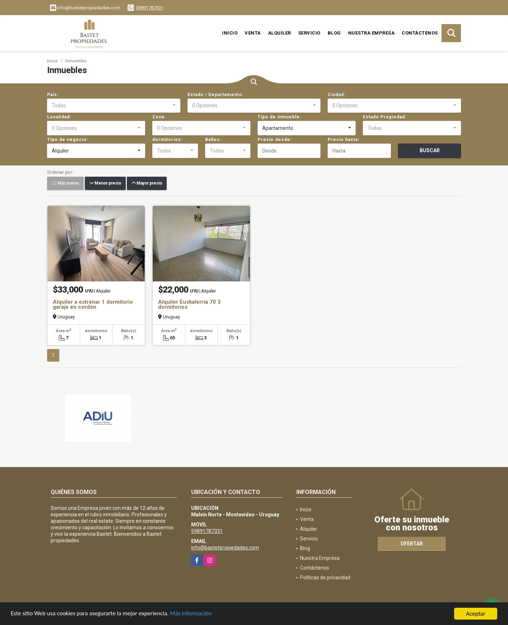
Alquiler (279, 33)
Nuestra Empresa (371, 33)
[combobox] (113, 106)
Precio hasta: (343, 139)
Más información (191, 614)
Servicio (309, 33)
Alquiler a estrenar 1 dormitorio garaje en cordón (93, 304)
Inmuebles (75, 61)
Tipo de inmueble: (279, 116)
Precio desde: (275, 139)
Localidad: (59, 116)
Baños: (213, 139)
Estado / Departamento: (216, 94)
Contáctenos (420, 33)
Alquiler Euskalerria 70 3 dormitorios (189, 304)
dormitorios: (167, 139)
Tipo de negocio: (67, 139)
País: (53, 94)
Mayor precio (146, 183)
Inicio (229, 33)
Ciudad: (336, 94)
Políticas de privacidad (325, 577)
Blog (334, 33)
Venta (253, 33)
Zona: (159, 116)
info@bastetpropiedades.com (225, 548)
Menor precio (105, 183)
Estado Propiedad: (384, 116)
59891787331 (149, 7)
